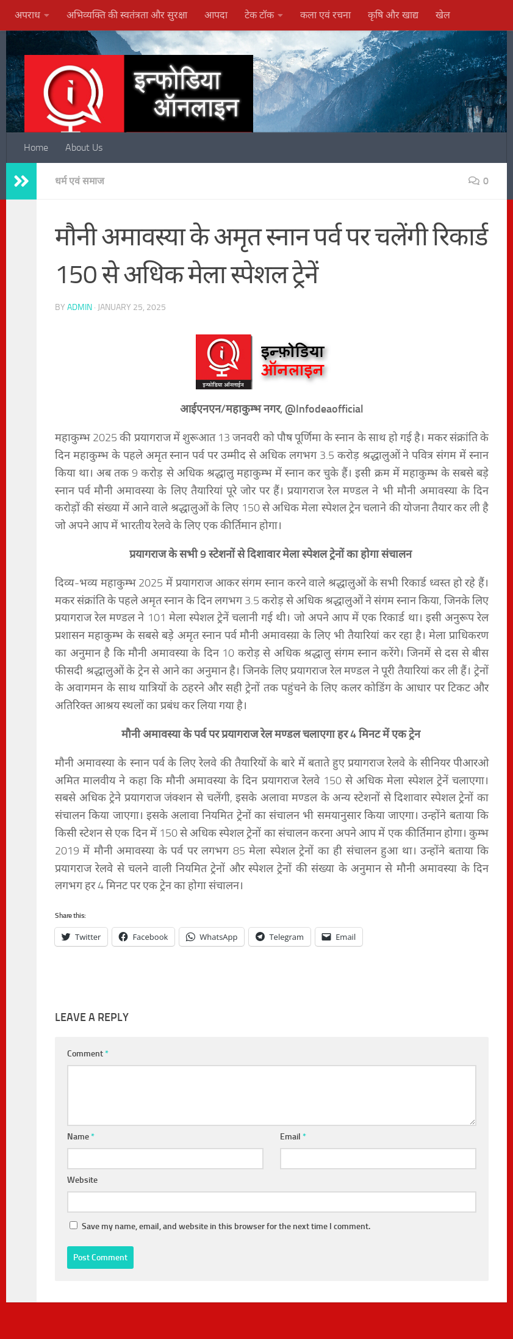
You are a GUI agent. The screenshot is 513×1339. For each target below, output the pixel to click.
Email (293, 1136)
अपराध (27, 15)
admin (79, 307)
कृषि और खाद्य (393, 15)
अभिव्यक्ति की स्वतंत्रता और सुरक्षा (126, 15)
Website (82, 1180)
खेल (443, 15)
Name (81, 1136)
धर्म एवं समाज (80, 181)
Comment (88, 1053)
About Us (83, 147)
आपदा (216, 15)
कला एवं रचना (325, 15)
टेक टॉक (259, 15)
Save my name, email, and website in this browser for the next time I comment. (226, 1226)
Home (36, 147)
